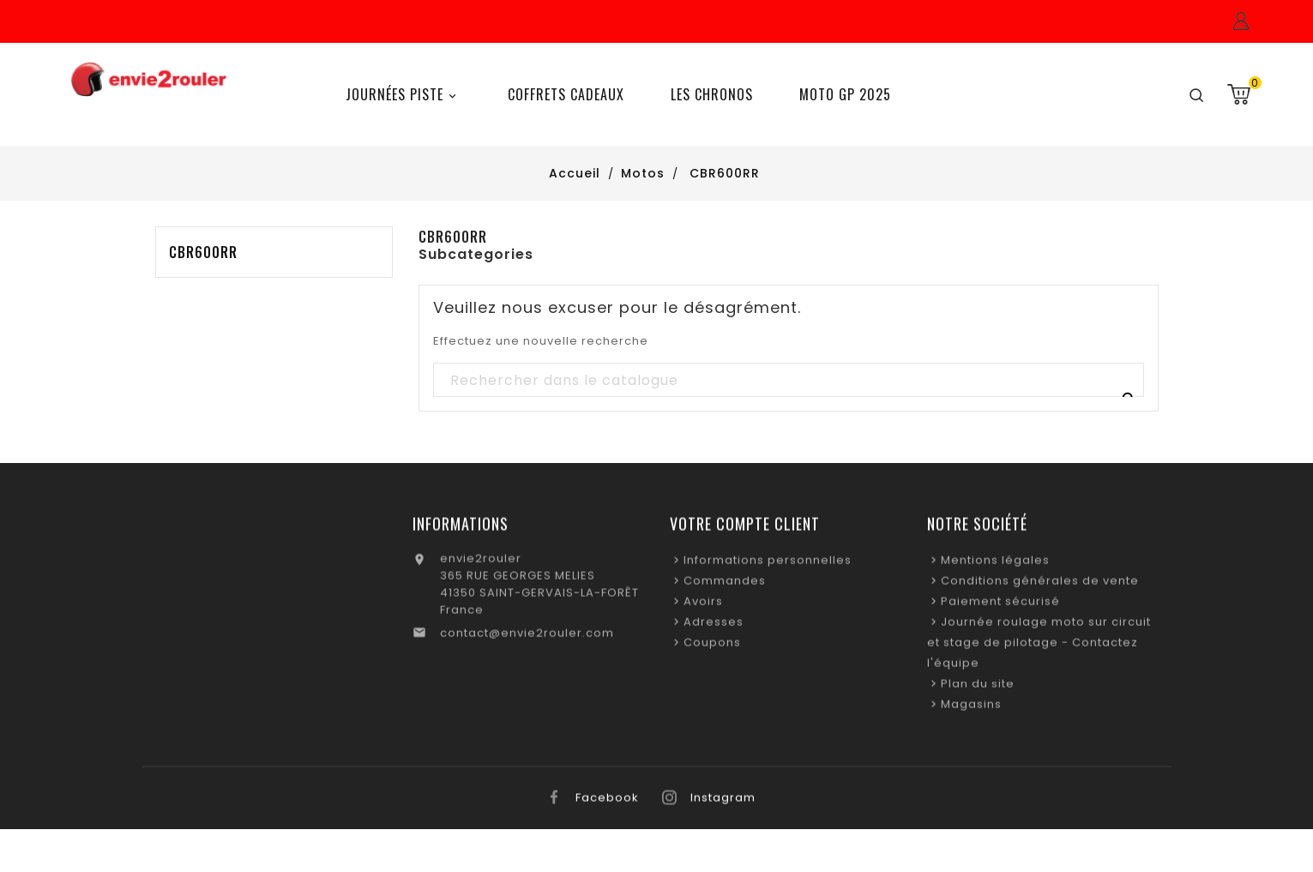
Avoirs (703, 606)
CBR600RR (203, 252)
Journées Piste (403, 94)
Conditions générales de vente (1040, 585)
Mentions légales (995, 564)
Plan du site (978, 688)
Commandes (725, 585)
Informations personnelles (768, 564)
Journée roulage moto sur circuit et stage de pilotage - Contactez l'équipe (1039, 647)
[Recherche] (787, 381)
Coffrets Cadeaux (566, 94)
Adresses (714, 626)
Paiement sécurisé (1000, 606)
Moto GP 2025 (845, 94)
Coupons (712, 647)
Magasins (971, 709)
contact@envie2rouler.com (527, 637)
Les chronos (712, 94)
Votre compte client (745, 528)
